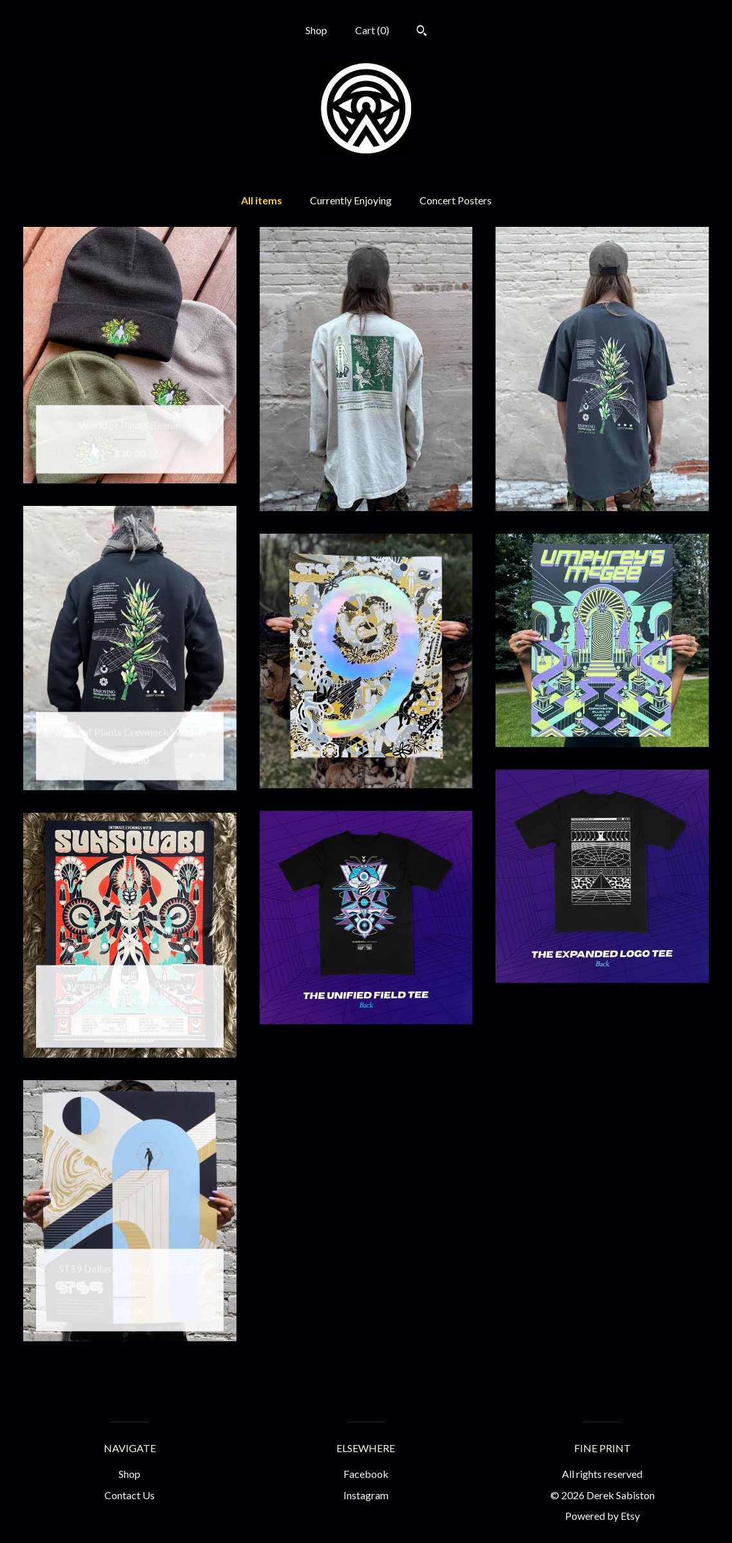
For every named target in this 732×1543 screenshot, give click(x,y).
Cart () (372, 30)
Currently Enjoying (351, 200)
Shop (316, 30)
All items (261, 200)
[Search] (422, 32)
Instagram (366, 1495)
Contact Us (129, 1495)
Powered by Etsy (602, 1515)
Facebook (366, 1474)
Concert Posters (455, 200)
